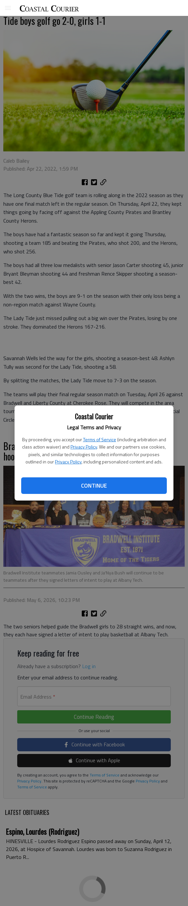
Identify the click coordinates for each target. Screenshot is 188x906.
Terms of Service (99, 439)
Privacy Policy (83, 446)
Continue (94, 486)
